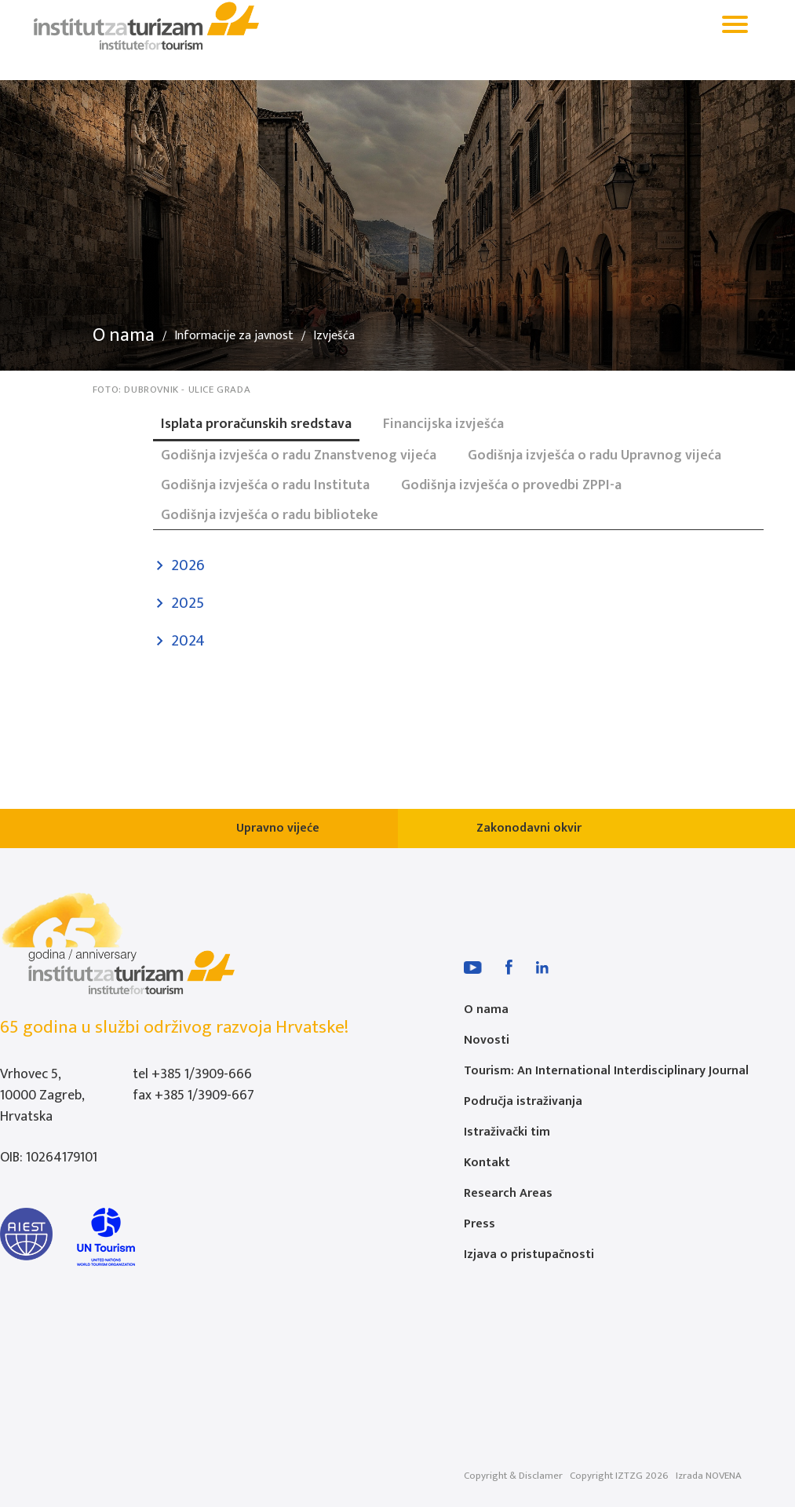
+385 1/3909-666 (201, 1074)
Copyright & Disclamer (513, 1475)
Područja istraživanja (523, 1101)
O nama (124, 335)
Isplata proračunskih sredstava (256, 424)
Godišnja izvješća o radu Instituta (265, 485)
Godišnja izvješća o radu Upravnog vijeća (594, 455)
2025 (187, 603)
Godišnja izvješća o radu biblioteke (269, 515)
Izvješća (334, 336)
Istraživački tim (507, 1132)
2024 (188, 641)
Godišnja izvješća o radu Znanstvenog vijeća (298, 455)
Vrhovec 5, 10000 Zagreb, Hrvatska (42, 1095)
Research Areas (508, 1193)
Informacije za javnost (234, 336)
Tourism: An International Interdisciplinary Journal (606, 1070)
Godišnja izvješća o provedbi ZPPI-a (511, 485)
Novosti (486, 1040)
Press (479, 1223)
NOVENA (724, 1475)
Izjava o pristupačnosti (529, 1254)
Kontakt (487, 1162)
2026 (188, 565)
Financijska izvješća (443, 424)
